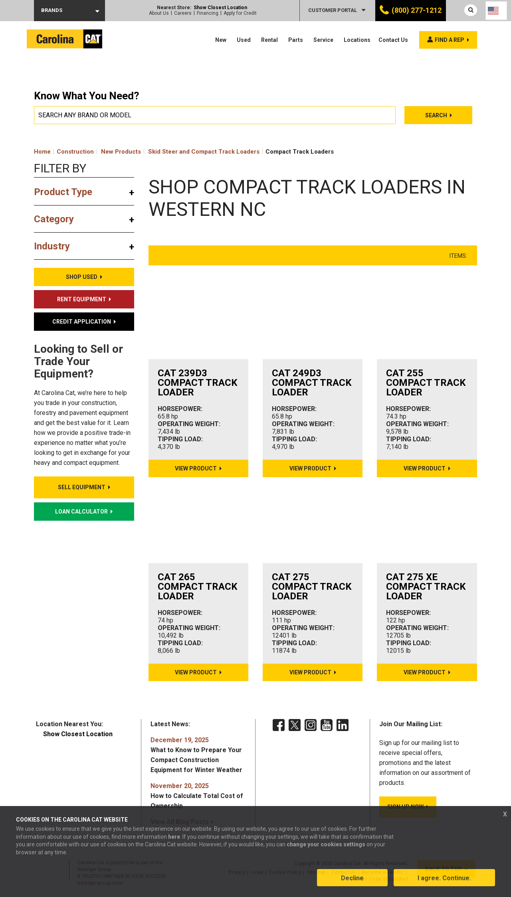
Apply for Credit (240, 13)
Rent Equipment (81, 299)
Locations (357, 40)
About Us (159, 13)
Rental (269, 40)
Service (323, 40)
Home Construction (64, 151)
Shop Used (81, 277)
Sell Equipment (81, 487)
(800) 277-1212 (417, 10)
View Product (196, 468)
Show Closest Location (220, 7)
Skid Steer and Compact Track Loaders (203, 151)
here (174, 837)
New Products (121, 151)
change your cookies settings (326, 845)
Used (244, 40)
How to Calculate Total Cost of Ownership (197, 796)
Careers (183, 13)
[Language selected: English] (496, 10)
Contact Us (393, 40)
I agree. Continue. (444, 878)
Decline (352, 878)
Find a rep (449, 40)
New (220, 40)
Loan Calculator (81, 511)
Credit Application (81, 321)
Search (437, 115)
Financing (207, 13)
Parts (295, 40)
